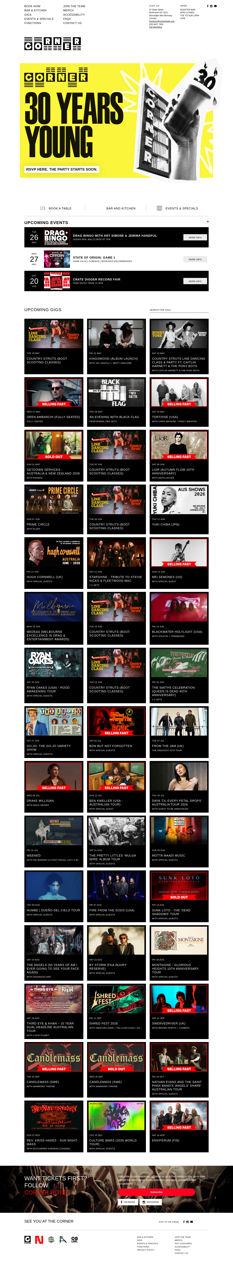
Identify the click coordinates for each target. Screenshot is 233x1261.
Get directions (155, 27)
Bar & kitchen (35, 10)
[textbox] (179, 310)
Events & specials (39, 18)
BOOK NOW (32, 6)
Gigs (28, 14)
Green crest (51, 1239)
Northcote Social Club (39, 1240)
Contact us (72, 23)
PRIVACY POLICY (145, 1250)
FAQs (67, 18)
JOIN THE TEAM (74, 6)
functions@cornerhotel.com (162, 21)
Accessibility (74, 14)
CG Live (74, 1240)
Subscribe (156, 1192)
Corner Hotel (52, 43)
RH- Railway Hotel (63, 1239)
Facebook (128, 1202)
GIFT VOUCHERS (183, 1243)
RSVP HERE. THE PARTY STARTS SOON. (61, 169)
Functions (32, 23)
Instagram (151, 1202)
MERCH (68, 10)
